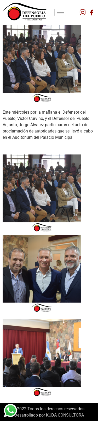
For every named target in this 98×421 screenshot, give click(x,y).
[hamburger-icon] (60, 12)
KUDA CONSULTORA (65, 415)
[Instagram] (83, 12)
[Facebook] (91, 12)
